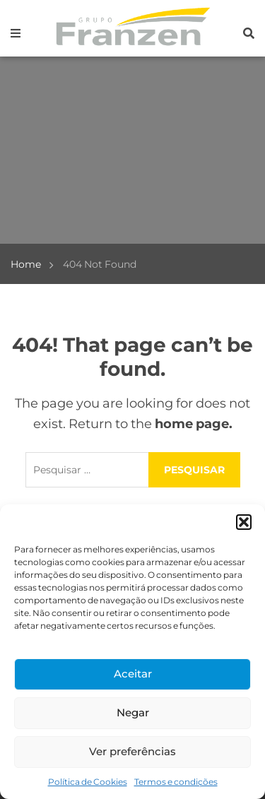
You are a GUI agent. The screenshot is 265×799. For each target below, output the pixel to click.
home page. (193, 424)
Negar (133, 712)
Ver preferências (132, 751)
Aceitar (133, 673)
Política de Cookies (87, 781)
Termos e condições (176, 781)
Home (26, 264)
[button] (244, 522)
